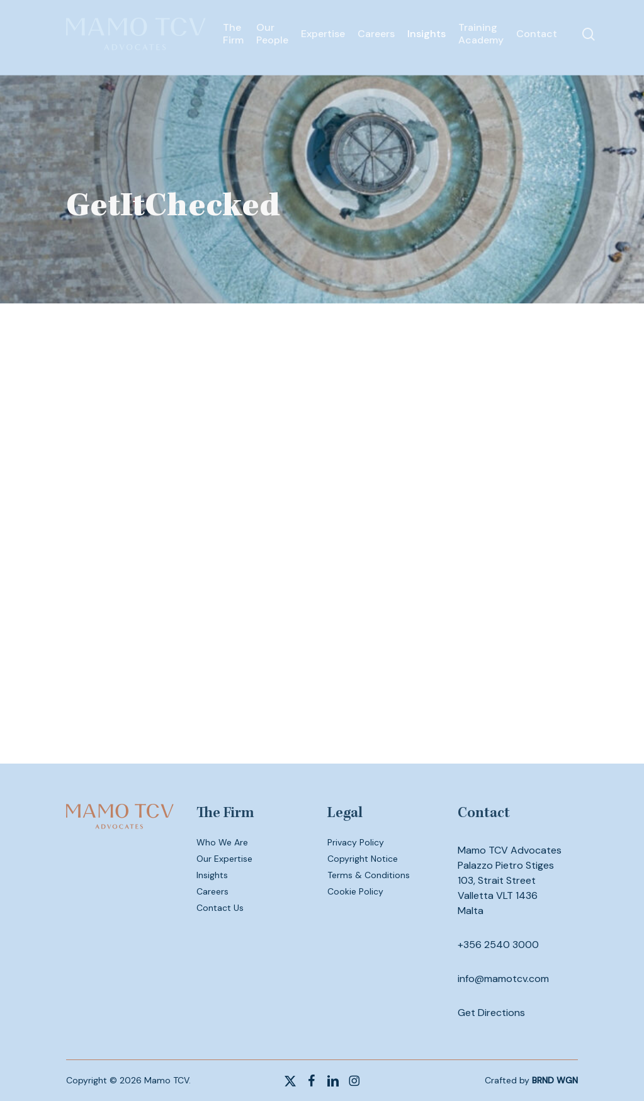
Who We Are (222, 842)
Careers (212, 891)
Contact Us (220, 907)
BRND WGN (555, 1080)
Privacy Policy (355, 842)
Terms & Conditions (368, 875)
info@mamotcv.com (503, 978)
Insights (212, 875)
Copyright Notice (362, 858)
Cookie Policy (355, 891)
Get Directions (491, 1012)
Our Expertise (224, 858)
